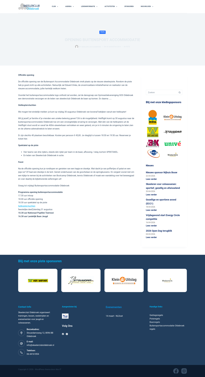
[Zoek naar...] (161, 92)
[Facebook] (63, 334)
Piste (102, 32)
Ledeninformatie (89, 6)
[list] (102, 280)
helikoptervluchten (26, 206)
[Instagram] (67, 334)
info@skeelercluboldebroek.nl (40, 345)
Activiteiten (111, 6)
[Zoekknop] (179, 92)
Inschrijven (147, 6)
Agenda (70, 6)
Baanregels (155, 322)
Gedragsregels (156, 315)
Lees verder (151, 179)
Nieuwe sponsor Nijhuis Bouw (161, 172)
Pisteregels (155, 318)
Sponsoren (128, 6)
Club (55, 6)
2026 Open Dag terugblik (159, 230)
